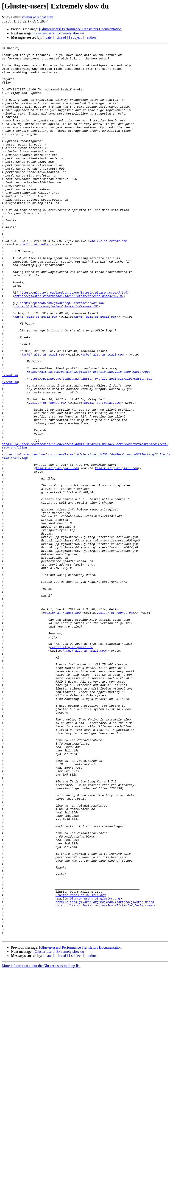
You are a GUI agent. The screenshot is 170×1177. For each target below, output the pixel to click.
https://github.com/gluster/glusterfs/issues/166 (62, 354)
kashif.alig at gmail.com (35, 371)
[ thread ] (61, 37)
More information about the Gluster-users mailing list (41, 1144)
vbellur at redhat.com (37, 17)
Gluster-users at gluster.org (81, 1065)
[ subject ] (76, 37)
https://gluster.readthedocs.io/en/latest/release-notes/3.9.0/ (74, 342)
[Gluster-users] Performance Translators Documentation (80, 29)
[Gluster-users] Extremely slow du (58, 33)
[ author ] (91, 37)
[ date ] (48, 37)
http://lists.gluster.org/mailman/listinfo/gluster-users (105, 1073)
